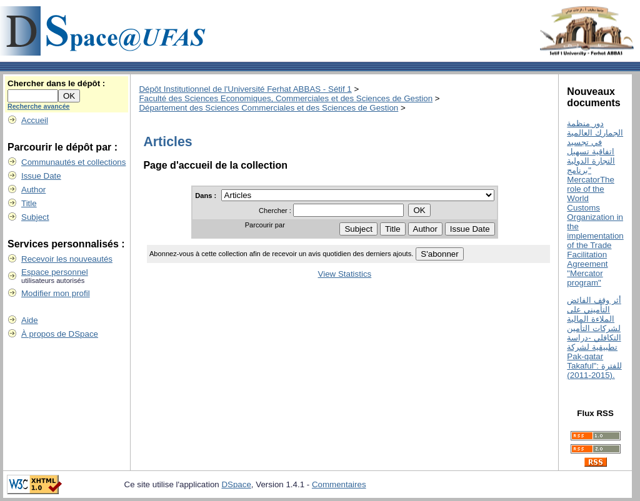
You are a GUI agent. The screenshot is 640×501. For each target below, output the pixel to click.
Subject (35, 217)
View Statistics (345, 274)
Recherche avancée (39, 106)
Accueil (34, 120)
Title (29, 203)
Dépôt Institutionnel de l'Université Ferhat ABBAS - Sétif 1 (245, 89)
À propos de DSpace (59, 334)
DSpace (236, 484)
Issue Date (41, 176)
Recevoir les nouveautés (66, 259)
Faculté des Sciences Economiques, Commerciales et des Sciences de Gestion (285, 98)
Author (33, 189)
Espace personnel (54, 272)
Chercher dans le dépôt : (56, 83)
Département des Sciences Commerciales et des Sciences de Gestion (268, 107)
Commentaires (339, 484)
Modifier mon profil (55, 293)
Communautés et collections (73, 162)
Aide (29, 320)
